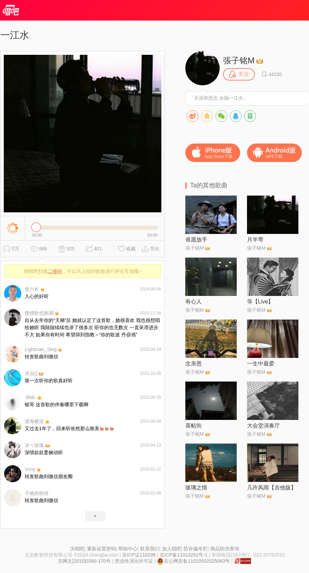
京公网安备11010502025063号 (193, 561)
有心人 (193, 301)
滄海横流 (34, 421)
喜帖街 (193, 425)
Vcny (30, 469)
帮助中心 (127, 548)
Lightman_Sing (41, 349)
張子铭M (239, 60)
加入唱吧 (171, 548)
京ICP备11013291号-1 (184, 555)
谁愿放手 (196, 239)
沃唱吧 (77, 548)
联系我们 (149, 548)
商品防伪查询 (224, 548)
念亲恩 (193, 363)
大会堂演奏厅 (263, 425)
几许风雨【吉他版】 (271, 487)
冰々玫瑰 (34, 445)
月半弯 (255, 239)
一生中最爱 (260, 363)
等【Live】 (260, 301)
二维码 (55, 271)
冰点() (31, 373)
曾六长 (32, 289)
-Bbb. (30, 397)
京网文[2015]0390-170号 (84, 561)
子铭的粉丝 (37, 493)
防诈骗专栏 (196, 548)
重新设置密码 (101, 548)
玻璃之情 (196, 487)
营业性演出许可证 (134, 561)
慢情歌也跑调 (39, 313)
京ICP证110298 (139, 555)
